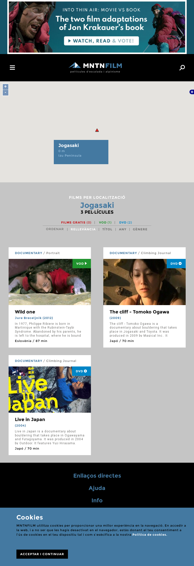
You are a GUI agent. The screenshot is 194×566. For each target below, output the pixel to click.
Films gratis (76, 222)
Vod (81, 263)
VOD (105, 222)
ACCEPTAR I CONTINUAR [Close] (42, 554)
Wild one (25, 312)
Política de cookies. (149, 534)
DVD (125, 222)
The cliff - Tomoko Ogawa (139, 312)
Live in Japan (30, 419)
